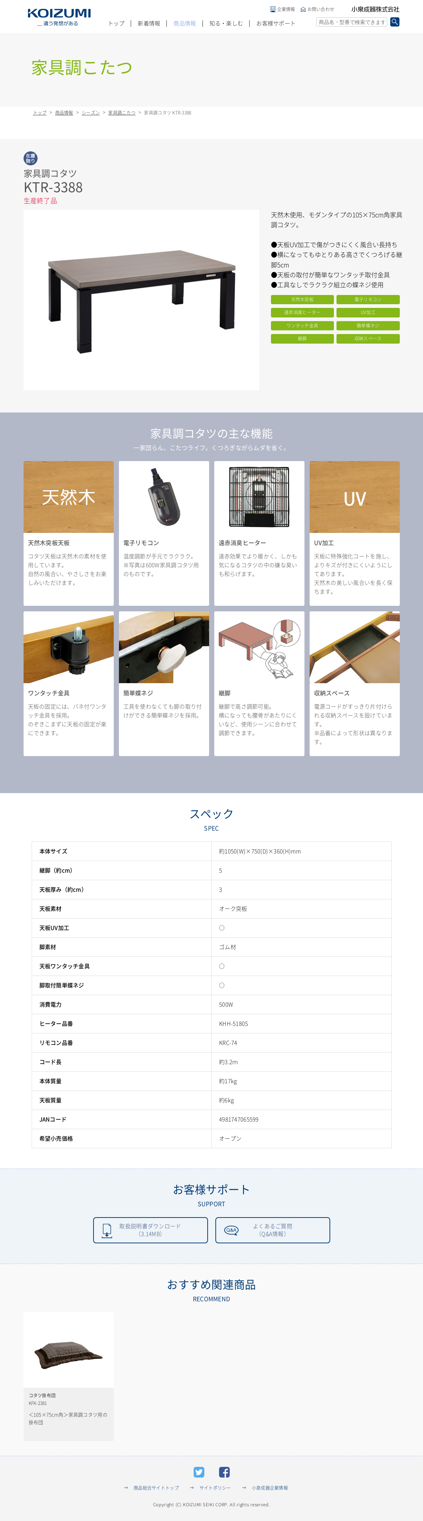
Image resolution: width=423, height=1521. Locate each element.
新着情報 (149, 23)
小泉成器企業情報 (270, 1489)
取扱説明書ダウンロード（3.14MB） (150, 1231)
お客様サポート (276, 23)
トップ (116, 23)
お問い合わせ (321, 9)
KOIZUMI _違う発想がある (59, 17)
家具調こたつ (121, 112)
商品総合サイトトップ (156, 1489)
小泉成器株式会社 (375, 9)
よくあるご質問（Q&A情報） (273, 1231)
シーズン (91, 112)
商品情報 (184, 23)
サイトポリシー (215, 1489)
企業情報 (286, 9)
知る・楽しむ (226, 23)
